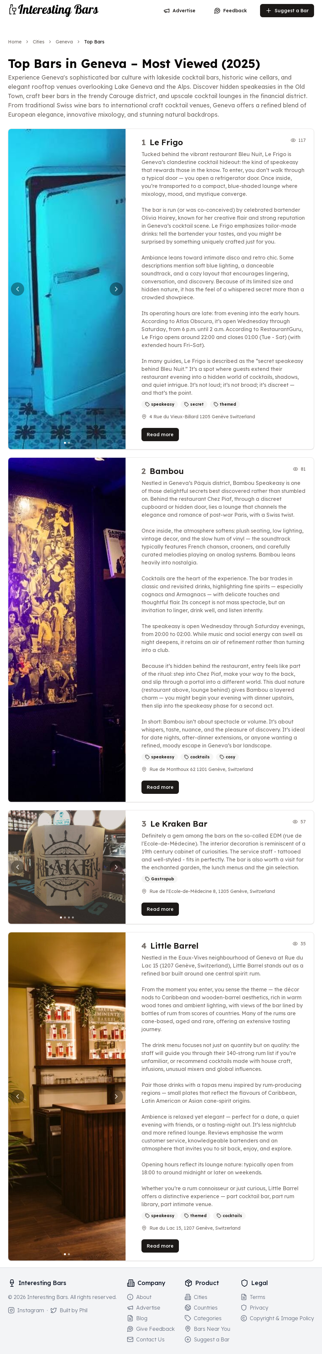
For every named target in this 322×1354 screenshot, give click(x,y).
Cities (38, 42)
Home (15, 42)
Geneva (64, 42)
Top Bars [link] (94, 42)
